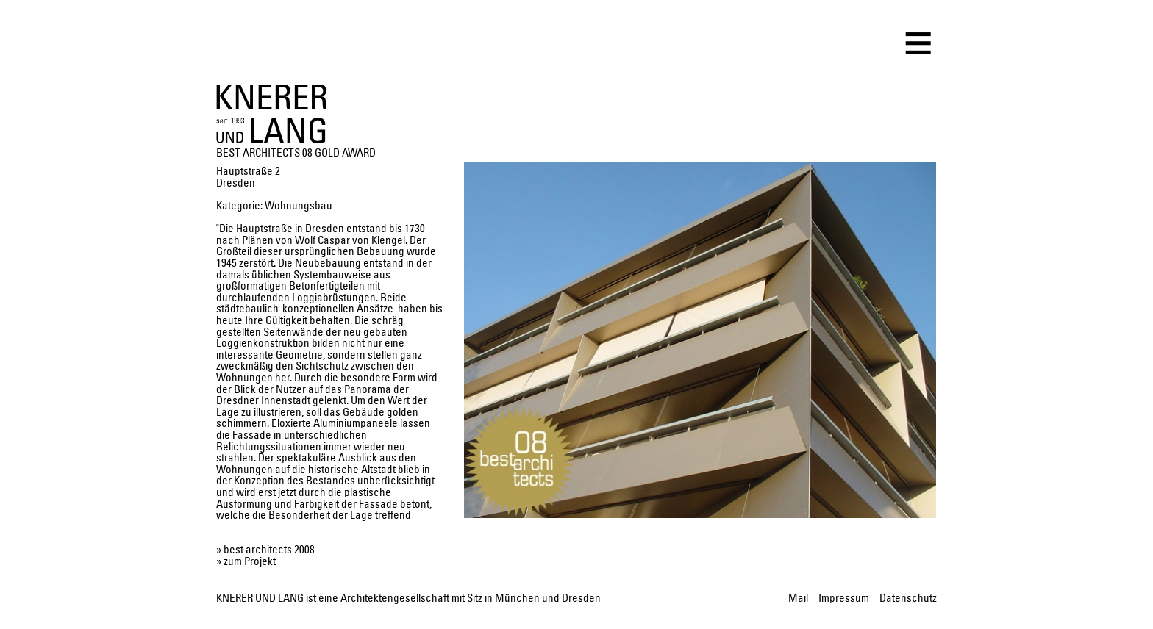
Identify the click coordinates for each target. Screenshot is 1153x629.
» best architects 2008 (265, 550)
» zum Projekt (246, 561)
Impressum (843, 598)
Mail (798, 598)
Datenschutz (908, 598)
